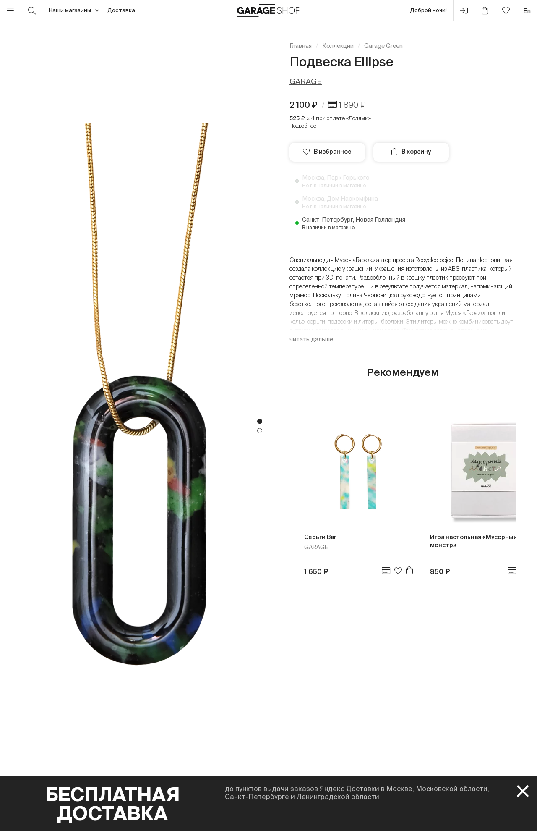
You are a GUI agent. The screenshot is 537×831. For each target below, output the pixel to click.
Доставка (121, 10)
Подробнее (302, 126)
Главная (300, 45)
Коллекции (338, 45)
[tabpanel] (134, 426)
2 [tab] (259, 430)
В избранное (327, 151)
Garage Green (383, 45)
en (527, 10)
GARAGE (305, 81)
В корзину (411, 151)
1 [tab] (259, 421)
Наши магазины (74, 10)
